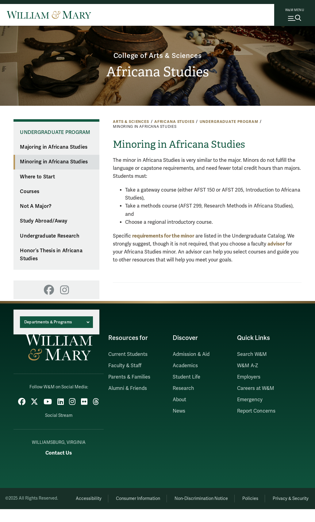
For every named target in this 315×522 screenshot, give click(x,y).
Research (183, 388)
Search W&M (252, 354)
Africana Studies (157, 72)
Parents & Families (129, 377)
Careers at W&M (255, 388)
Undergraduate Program (229, 121)
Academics (185, 366)
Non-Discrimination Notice (224, 496)
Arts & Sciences (131, 121)
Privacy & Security (188, 511)
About (179, 400)
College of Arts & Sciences (157, 54)
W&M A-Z (247, 366)
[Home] (49, 14)
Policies (277, 496)
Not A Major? (36, 206)
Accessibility (104, 496)
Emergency (250, 400)
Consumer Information (157, 496)
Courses (29, 192)
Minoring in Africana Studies (54, 162)
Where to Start (37, 177)
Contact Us (58, 451)
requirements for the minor (163, 236)
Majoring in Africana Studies (53, 147)
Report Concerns (256, 411)
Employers (248, 377)
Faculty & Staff (124, 366)
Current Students (128, 354)
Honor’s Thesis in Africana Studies (51, 255)
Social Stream (58, 414)
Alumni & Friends (127, 388)
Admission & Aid (191, 354)
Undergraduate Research (49, 236)
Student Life (186, 377)
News (179, 411)
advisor (276, 244)
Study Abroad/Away (43, 221)
